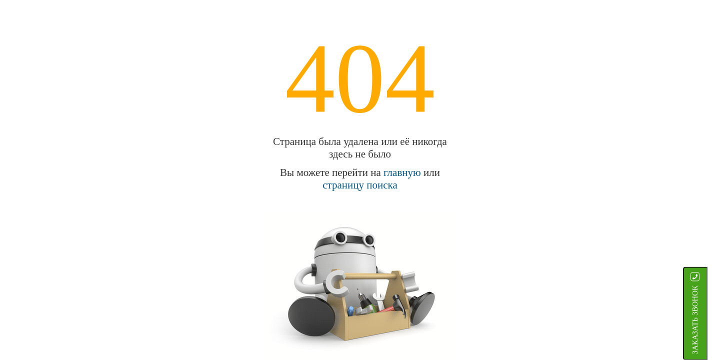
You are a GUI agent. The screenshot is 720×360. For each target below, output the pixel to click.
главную (402, 172)
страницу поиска (360, 185)
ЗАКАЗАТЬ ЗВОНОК (708, 320)
